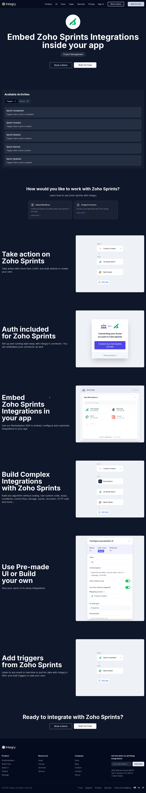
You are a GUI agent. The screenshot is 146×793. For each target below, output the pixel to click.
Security (107, 788)
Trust (80, 788)
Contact (78, 771)
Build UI (5, 767)
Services (81, 4)
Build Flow (6, 764)
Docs (63, 4)
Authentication (8, 760)
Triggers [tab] (11, 101)
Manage (5, 775)
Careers (78, 767)
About (77, 775)
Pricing (91, 4)
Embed (5, 771)
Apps (71, 4)
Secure (41, 771)
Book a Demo (116, 4)
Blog (77, 764)
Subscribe (138, 764)
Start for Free (136, 4)
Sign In (101, 4)
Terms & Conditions (122, 788)
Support (88, 788)
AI (56, 4)
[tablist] (18, 101)
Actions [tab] (24, 101)
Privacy (98, 788)
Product (48, 4)
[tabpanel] (73, 136)
